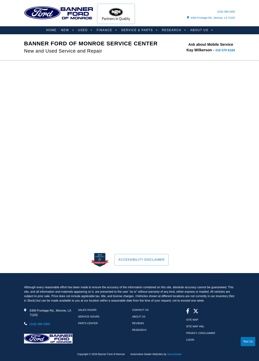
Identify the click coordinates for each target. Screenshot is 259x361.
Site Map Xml (195, 326)
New (65, 30)
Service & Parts (137, 30)
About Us (199, 30)
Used (83, 30)
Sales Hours (87, 309)
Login (190, 339)
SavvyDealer (174, 354)
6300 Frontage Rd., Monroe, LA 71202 (211, 17)
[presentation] (129, 152)
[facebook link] (187, 311)
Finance (105, 30)
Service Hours (89, 316)
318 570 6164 (223, 50)
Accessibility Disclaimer (141, 259)
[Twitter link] (195, 311)
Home (51, 30)
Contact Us (140, 309)
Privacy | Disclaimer (200, 333)
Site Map (192, 319)
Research (172, 30)
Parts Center (88, 323)
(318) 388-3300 (226, 11)
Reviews (138, 323)
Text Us (248, 341)
